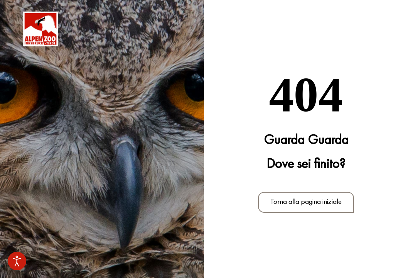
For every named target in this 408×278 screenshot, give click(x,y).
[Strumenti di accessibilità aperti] (17, 261)
